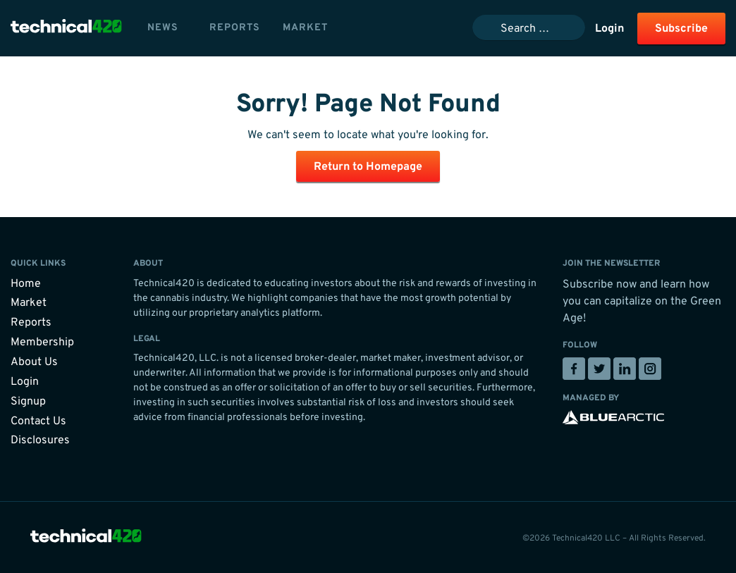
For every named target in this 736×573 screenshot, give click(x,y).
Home (26, 284)
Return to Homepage (368, 167)
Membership (42, 342)
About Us (34, 362)
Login (611, 29)
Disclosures (40, 440)
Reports (234, 28)
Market (305, 28)
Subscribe (681, 29)
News (162, 28)
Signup (28, 402)
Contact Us (38, 421)
